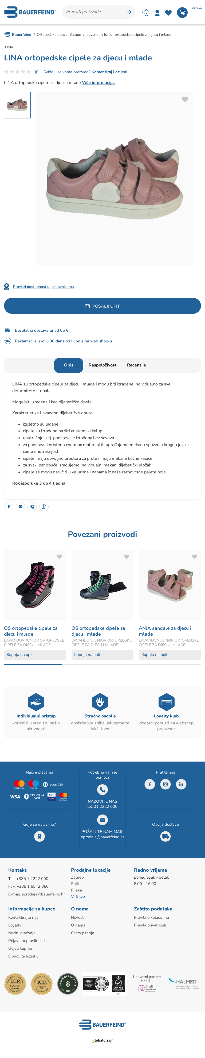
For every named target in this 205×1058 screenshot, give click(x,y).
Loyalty (14, 925)
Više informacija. (98, 83)
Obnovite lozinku (23, 956)
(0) (37, 72)
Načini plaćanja (22, 933)
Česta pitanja (82, 933)
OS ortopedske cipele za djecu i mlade (31, 631)
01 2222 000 (105, 806)
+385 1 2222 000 (32, 878)
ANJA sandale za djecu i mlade (165, 631)
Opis (68, 365)
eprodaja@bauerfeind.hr (102, 837)
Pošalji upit (106, 306)
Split (75, 883)
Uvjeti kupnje (20, 948)
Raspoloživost (102, 365)
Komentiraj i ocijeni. (109, 72)
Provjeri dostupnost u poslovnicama (43, 286)
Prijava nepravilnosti (26, 940)
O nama (78, 925)
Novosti (77, 917)
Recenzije (136, 365)
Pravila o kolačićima (151, 917)
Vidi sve (78, 896)
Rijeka (76, 890)
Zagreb (77, 877)
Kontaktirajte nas (23, 917)
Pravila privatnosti (150, 925)
